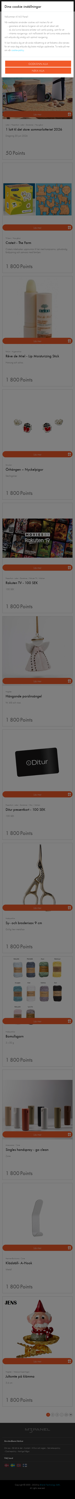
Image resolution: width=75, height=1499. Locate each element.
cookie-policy (17, 50)
